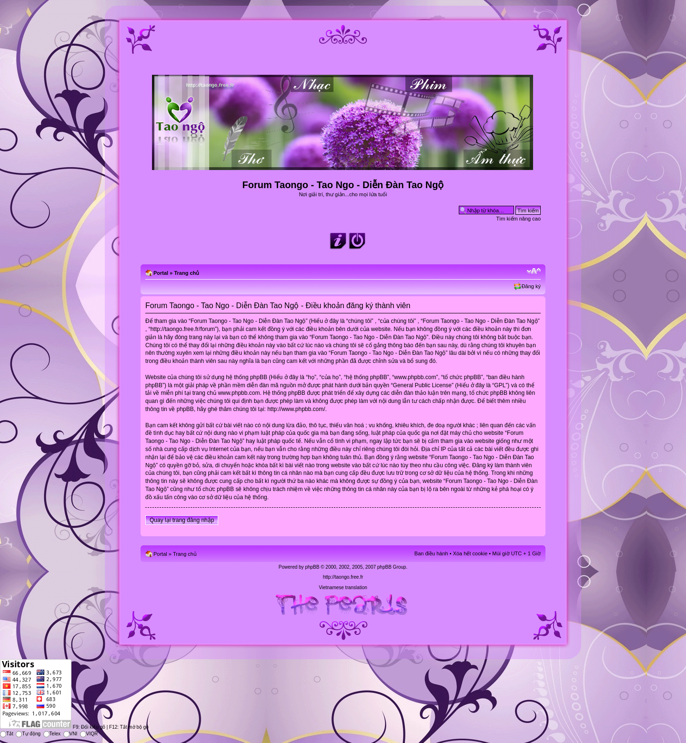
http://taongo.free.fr (343, 577)
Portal (160, 273)
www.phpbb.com (239, 393)
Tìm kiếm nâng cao (518, 218)
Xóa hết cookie (470, 553)
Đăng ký (531, 286)
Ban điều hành (431, 553)
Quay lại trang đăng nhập (182, 520)
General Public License (422, 385)
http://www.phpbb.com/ (296, 409)
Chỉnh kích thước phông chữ (534, 271)
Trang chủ (186, 273)
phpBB (312, 567)
